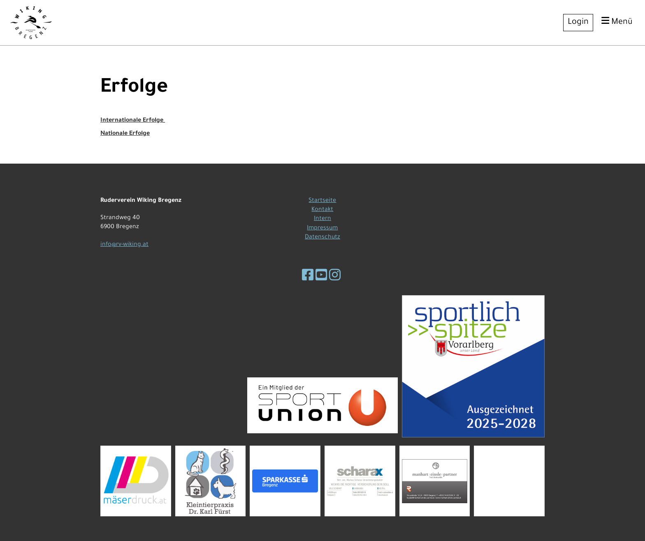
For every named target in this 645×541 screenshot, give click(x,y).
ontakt (324, 210)
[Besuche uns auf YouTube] (321, 277)
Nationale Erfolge (125, 134)
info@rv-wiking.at (124, 245)
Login (578, 22)
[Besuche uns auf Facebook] (307, 277)
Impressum (322, 228)
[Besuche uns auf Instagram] (335, 277)
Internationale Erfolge (131, 121)
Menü (617, 21)
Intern (322, 219)
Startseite (322, 201)
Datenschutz (322, 237)
